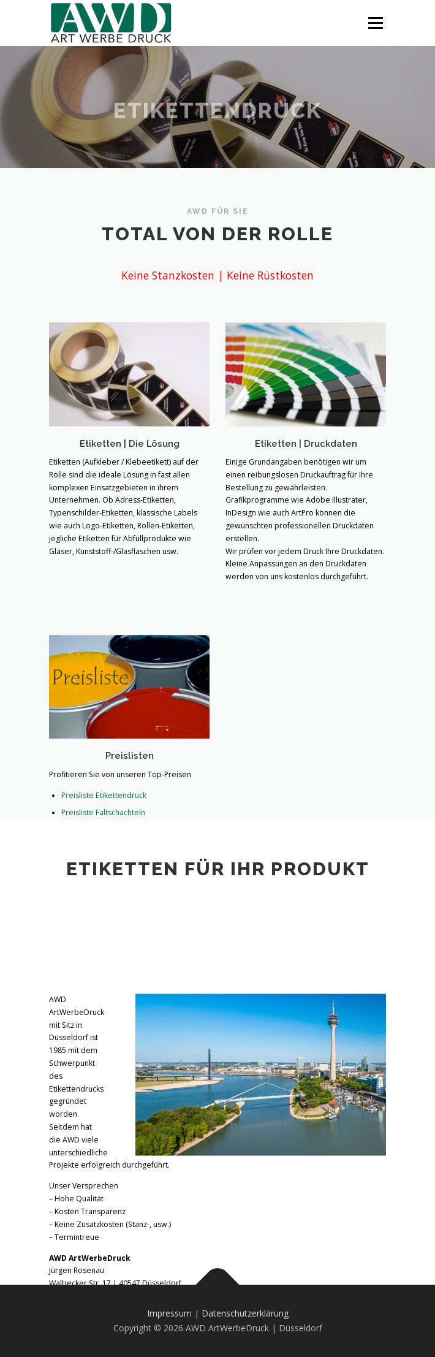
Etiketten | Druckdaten (306, 452)
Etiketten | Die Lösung (130, 451)
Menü (375, 23)
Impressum (169, 1313)
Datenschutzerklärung (245, 1313)
